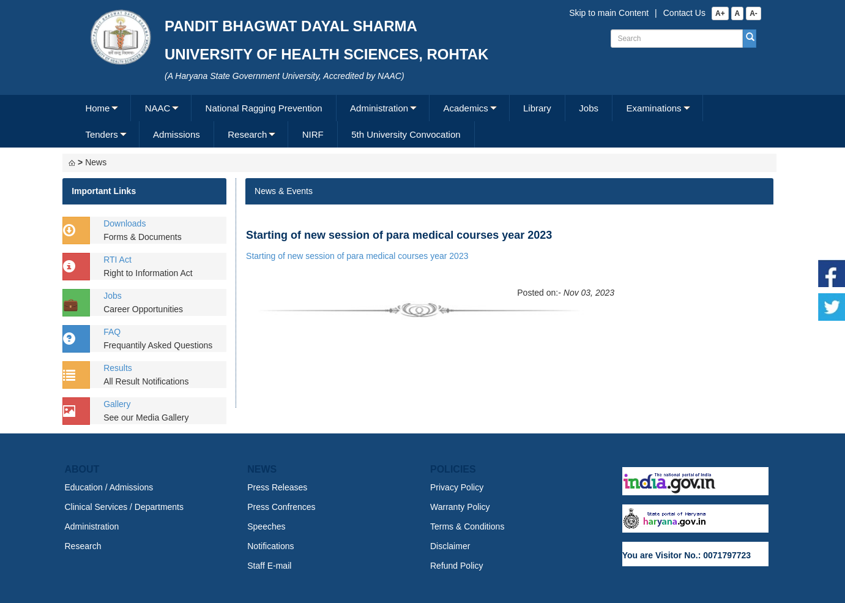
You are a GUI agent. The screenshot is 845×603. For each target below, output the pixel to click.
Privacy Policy (456, 487)
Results (117, 368)
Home (97, 108)
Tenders (101, 134)
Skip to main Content (609, 13)
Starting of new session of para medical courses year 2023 (357, 256)
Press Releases (277, 487)
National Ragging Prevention (264, 108)
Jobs (588, 108)
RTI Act (117, 259)
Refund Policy (456, 566)
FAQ (112, 332)
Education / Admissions (109, 487)
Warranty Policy (460, 507)
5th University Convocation (405, 134)
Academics (465, 108)
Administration (379, 108)
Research (247, 134)
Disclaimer (450, 546)
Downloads (124, 223)
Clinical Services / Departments (124, 507)
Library (537, 108)
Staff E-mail (269, 566)
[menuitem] (101, 108)
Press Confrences (281, 507)
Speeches (266, 526)
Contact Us (684, 13)
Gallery (116, 404)
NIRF (313, 134)
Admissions (176, 134)
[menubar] (421, 121)
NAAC (158, 108)
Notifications (270, 546)
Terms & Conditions (467, 526)
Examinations (654, 108)
